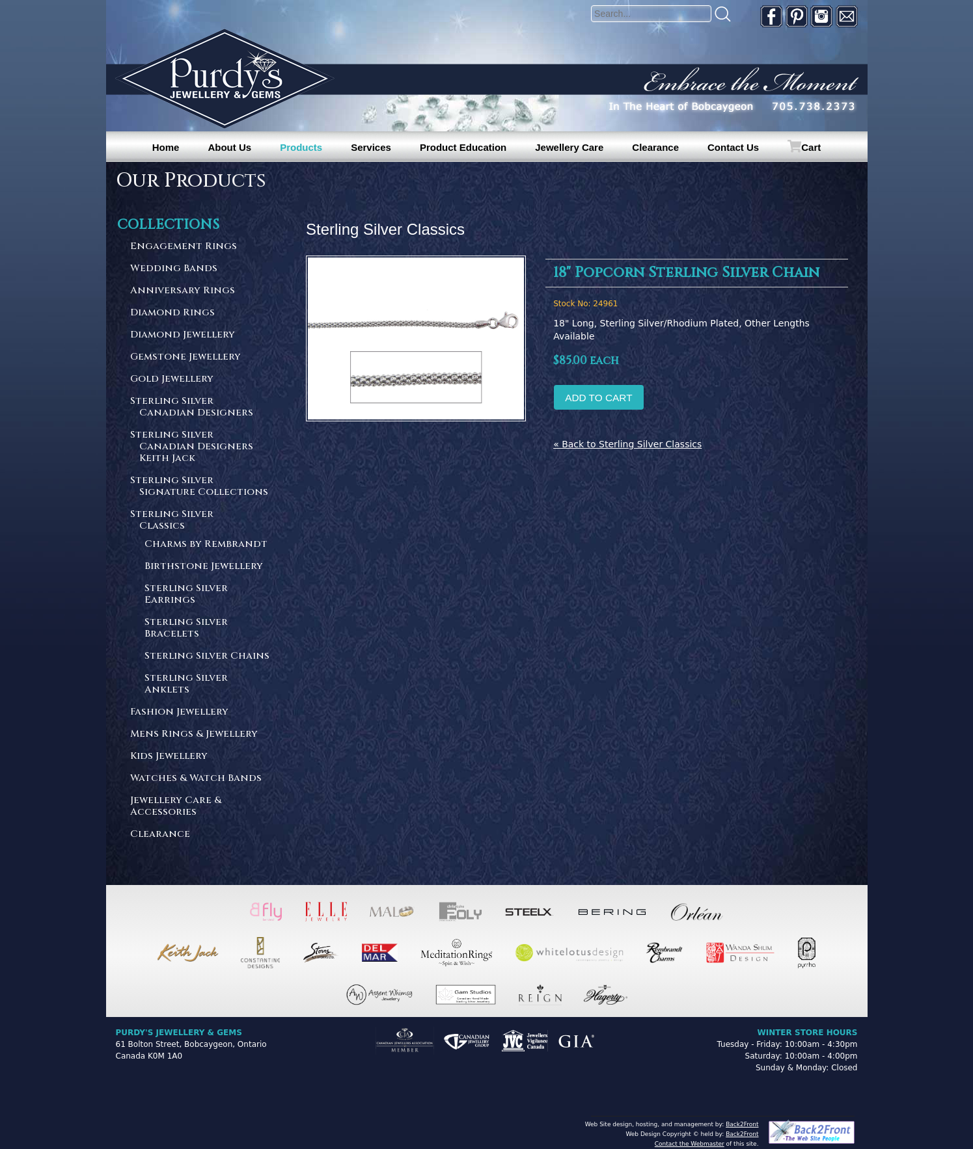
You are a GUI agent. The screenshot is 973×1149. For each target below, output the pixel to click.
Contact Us (733, 147)
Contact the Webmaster (689, 1144)
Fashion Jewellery (179, 712)
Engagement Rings (183, 247)
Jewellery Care (569, 147)
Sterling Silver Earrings (186, 595)
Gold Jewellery (171, 379)
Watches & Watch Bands (196, 779)
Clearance (655, 147)
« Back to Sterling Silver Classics (627, 444)
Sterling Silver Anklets (186, 684)
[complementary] (878, 1077)
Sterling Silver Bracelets (186, 628)
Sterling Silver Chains (206, 656)
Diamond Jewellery (182, 335)
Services (371, 147)
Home (166, 147)
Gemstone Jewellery (185, 357)
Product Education (463, 147)
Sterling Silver (199, 407)
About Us (229, 147)
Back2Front (742, 1124)
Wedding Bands (173, 269)
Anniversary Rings (182, 291)
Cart (811, 147)
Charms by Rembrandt (205, 544)
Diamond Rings (172, 313)
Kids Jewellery (169, 756)
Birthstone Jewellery (203, 567)
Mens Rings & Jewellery (194, 734)
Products (301, 147)
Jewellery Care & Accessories (175, 807)
